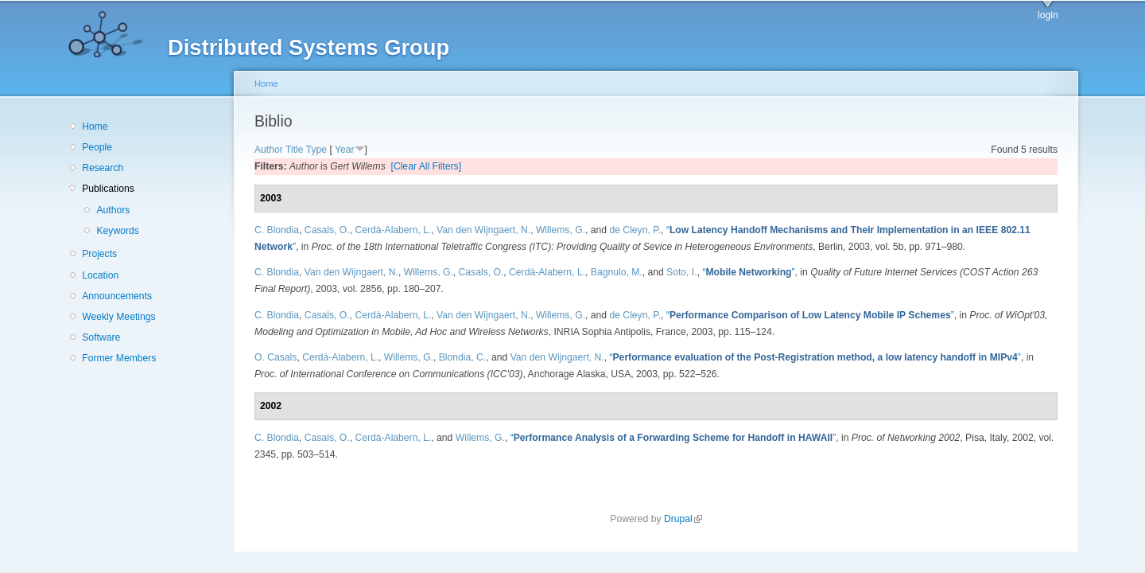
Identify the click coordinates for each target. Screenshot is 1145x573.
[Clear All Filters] (426, 166)
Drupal (683, 518)
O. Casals (275, 357)
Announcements (117, 296)
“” (748, 272)
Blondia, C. (462, 357)
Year (345, 149)
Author (268, 149)
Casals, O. (327, 230)
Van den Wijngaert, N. (483, 230)
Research (102, 167)
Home (94, 126)
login (1048, 15)
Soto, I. (681, 272)
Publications (108, 188)
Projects (99, 253)
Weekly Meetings (118, 316)
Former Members (119, 358)
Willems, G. (560, 230)
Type (316, 149)
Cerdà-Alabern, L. (393, 230)
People (97, 147)
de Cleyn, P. (635, 230)
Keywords (117, 230)
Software (101, 337)
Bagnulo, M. (616, 272)
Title (294, 149)
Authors (113, 210)
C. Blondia (276, 230)
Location (100, 275)
